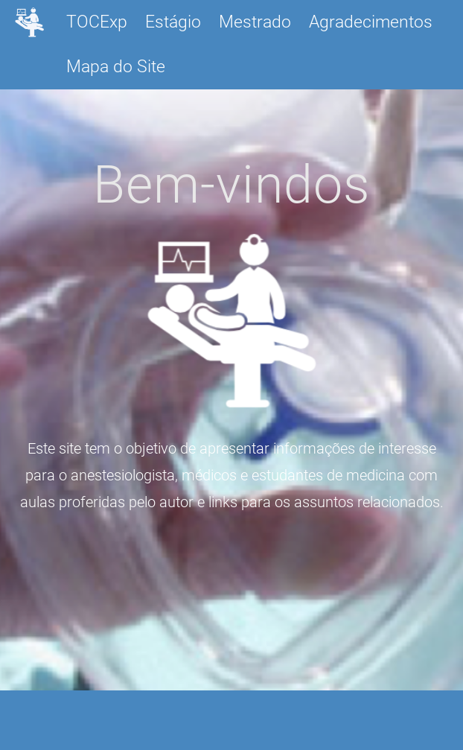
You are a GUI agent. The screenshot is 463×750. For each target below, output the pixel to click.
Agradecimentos (370, 22)
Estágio (173, 22)
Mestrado (255, 22)
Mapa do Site (115, 67)
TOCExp (96, 22)
